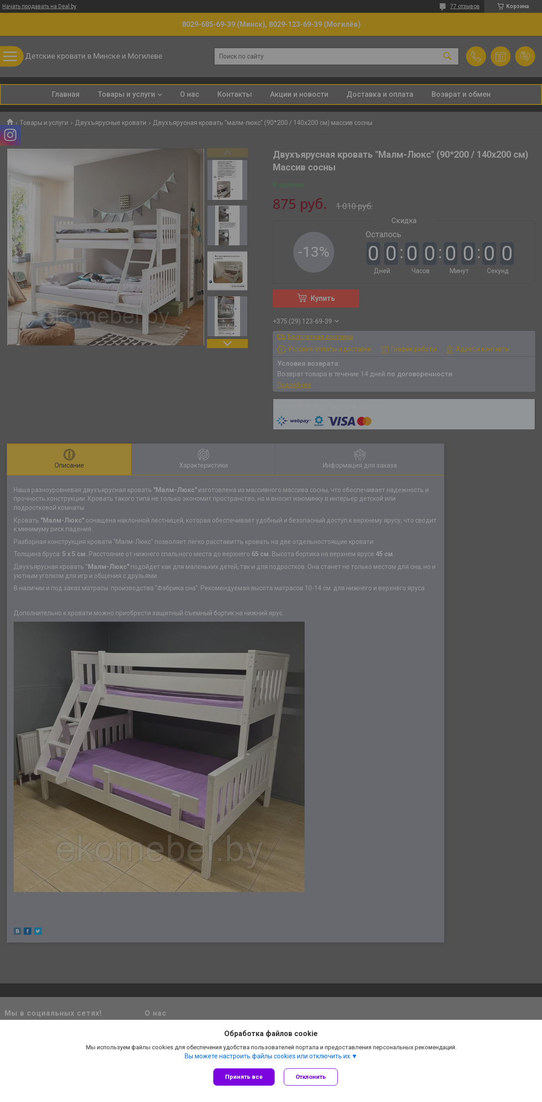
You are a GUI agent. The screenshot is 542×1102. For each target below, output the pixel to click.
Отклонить (311, 1076)
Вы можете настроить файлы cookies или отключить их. (268, 1056)
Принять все (244, 1076)
